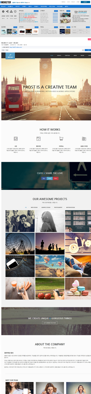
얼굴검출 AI (75, 32)
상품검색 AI (81, 30)
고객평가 (24, 6)
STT (86, 32)
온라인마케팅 (44, 6)
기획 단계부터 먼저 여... (44, 14)
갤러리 (30, 6)
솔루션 (66, 6)
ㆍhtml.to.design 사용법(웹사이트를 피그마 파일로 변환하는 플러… (49, 33)
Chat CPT (74, 30)
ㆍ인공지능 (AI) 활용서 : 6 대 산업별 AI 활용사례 (49, 32)
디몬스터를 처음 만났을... (44, 20)
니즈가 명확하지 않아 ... (44, 13)
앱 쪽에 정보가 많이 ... (44, 19)
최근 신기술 (52, 6)
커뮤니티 (17, 6)
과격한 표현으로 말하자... (44, 17)
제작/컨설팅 (59, 6)
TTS (86, 30)
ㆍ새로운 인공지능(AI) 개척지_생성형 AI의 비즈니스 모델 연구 (48, 30)
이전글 (3, 50)
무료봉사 (36, 6)
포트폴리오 (10, 6)
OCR (81, 32)
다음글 (7, 50)
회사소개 (3, 6)
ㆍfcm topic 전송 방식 (44, 29)
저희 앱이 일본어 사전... (44, 16)
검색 (83, 50)
